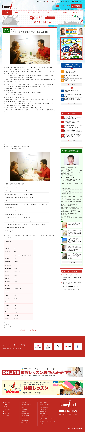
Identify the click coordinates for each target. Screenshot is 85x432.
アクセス (59, 1)
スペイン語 (6, 411)
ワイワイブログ (25, 415)
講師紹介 (24, 407)
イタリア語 (6, 415)
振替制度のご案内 (44, 407)
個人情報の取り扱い (44, 416)
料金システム (43, 413)
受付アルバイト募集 (44, 404)
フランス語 (6, 413)
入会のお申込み (43, 402)
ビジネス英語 (7, 409)
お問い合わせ (79, 1)
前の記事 (23, 330)
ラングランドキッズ (26, 404)
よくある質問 (51, 1)
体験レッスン (25, 402)
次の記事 (33, 330)
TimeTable (24, 409)
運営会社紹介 (43, 411)
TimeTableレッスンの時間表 (77, 5)
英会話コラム (25, 420)
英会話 (5, 406)
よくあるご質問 (25, 413)
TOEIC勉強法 (25, 418)
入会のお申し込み (69, 1)
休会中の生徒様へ (41, 1)
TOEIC (5, 404)
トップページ (7, 402)
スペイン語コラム (26, 422)
